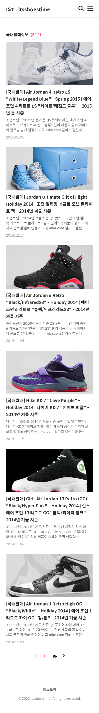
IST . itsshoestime (28, 9)
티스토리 (49, 689)
